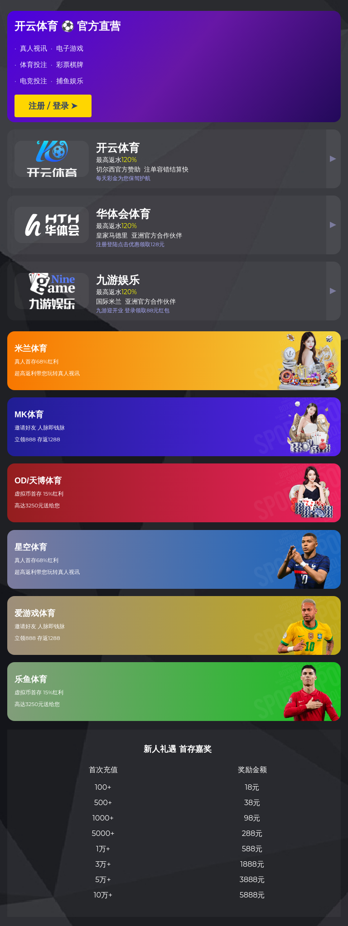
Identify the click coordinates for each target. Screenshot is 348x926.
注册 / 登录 (53, 106)
